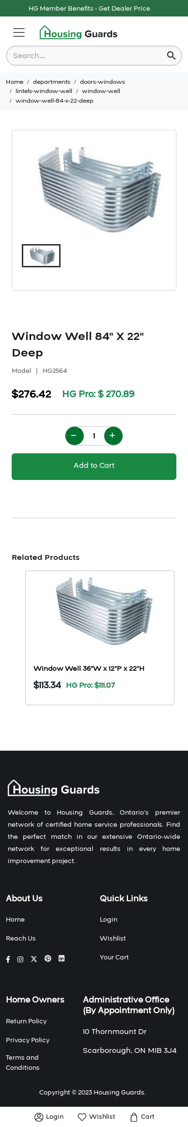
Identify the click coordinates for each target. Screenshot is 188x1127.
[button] (41, 255)
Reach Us (21, 938)
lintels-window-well (44, 91)
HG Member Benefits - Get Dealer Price (89, 9)
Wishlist (113, 938)
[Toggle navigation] (19, 32)
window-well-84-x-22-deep (55, 100)
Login (108, 920)
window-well (101, 91)
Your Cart (114, 957)
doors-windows (102, 81)
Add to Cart (94, 465)
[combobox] (87, 55)
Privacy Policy (27, 1040)
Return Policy (26, 1021)
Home (14, 81)
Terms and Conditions (23, 1063)
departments (51, 81)
